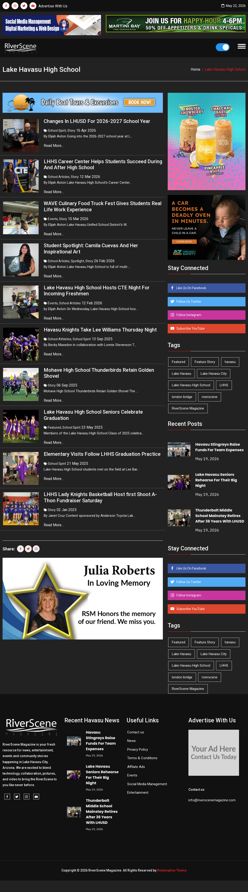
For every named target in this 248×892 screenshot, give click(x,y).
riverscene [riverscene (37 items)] (209, 397)
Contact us (135, 732)
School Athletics (59, 339)
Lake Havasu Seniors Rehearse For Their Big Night (216, 480)
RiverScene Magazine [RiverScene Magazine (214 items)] (188, 408)
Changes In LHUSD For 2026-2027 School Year (97, 121)
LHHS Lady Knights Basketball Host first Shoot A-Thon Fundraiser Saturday (100, 497)
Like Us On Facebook (191, 288)
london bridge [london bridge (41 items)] (182, 397)
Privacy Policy (137, 749)
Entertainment (137, 792)
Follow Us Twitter (188, 301)
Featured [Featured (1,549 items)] (178, 362)
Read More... (54, 145)
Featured (54, 427)
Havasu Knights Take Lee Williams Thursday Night (100, 330)
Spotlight (77, 261)
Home (195, 69)
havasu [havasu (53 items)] (230, 362)
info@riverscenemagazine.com (212, 800)
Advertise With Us (52, 6)
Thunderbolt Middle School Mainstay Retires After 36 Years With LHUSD (219, 516)
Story (71, 130)
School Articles (58, 177)
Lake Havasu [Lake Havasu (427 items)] (181, 374)
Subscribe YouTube (190, 328)
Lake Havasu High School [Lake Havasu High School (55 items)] (191, 385)
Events (53, 219)
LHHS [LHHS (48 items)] (224, 385)
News (131, 741)
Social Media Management (147, 784)
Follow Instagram (188, 315)
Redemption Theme (172, 870)
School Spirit (57, 130)
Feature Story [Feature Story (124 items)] (205, 362)
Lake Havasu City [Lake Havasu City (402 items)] (214, 374)
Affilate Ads (136, 767)
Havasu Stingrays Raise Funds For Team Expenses (219, 447)
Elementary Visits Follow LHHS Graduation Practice (102, 454)
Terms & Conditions (142, 758)
